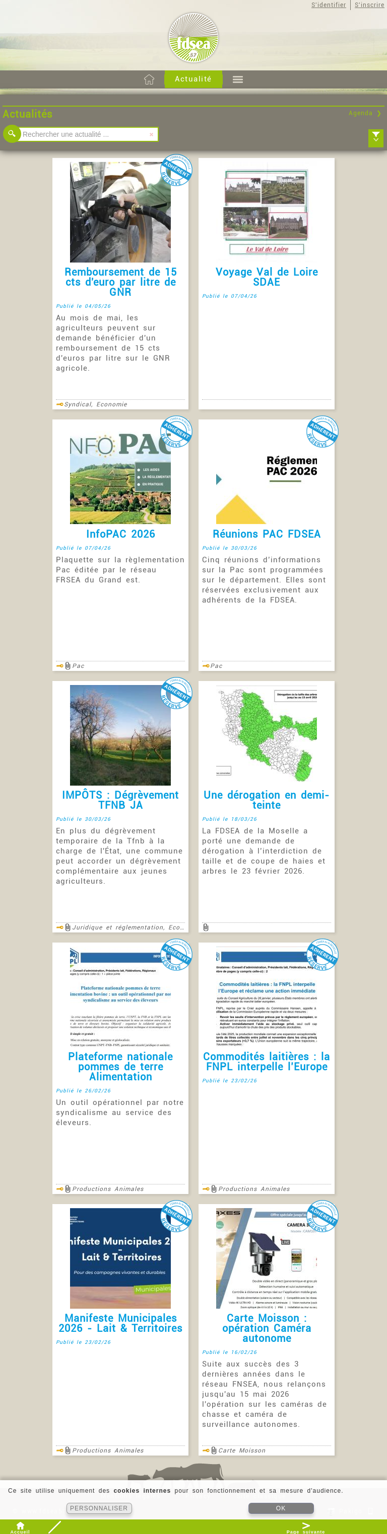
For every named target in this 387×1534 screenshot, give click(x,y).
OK (281, 1508)
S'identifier (328, 5)
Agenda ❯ (365, 113)
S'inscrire (369, 5)
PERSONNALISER (99, 1508)
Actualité (193, 78)
